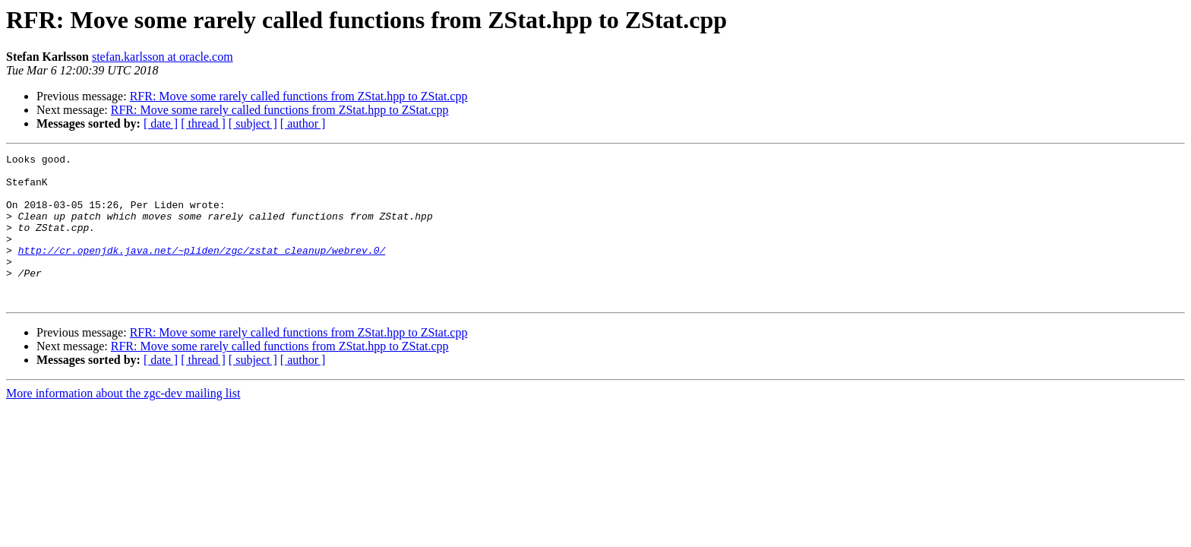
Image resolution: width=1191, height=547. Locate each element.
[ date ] (161, 123)
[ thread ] (203, 123)
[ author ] (303, 123)
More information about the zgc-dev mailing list (123, 422)
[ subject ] (253, 123)
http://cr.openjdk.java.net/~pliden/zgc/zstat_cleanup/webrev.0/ (202, 270)
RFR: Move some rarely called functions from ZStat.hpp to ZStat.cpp (299, 96)
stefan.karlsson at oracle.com (162, 56)
